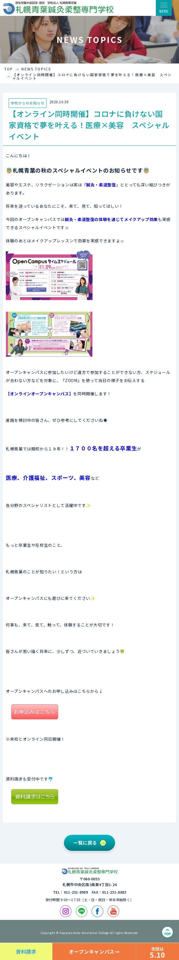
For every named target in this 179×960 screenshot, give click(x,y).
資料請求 (26, 951)
